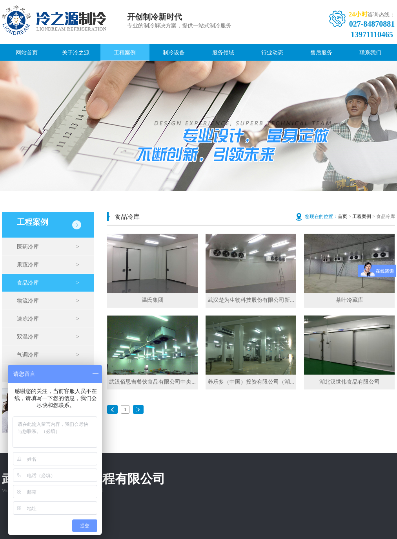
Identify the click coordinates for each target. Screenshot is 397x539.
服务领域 (223, 53)
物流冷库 (48, 301)
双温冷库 (48, 337)
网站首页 (27, 53)
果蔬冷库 (48, 265)
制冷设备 (174, 53)
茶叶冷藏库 (349, 300)
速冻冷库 (48, 319)
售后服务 (321, 53)
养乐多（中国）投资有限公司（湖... (251, 382)
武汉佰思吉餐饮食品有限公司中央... (152, 382)
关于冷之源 (75, 53)
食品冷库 (48, 283)
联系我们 (370, 53)
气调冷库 (48, 355)
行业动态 (272, 53)
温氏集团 (153, 300)
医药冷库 (48, 247)
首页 (342, 216)
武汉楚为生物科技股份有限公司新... (251, 300)
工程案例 (125, 53)
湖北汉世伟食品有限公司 (349, 382)
